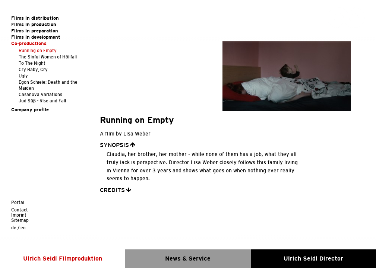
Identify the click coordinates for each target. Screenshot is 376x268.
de (13, 227)
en (23, 227)
